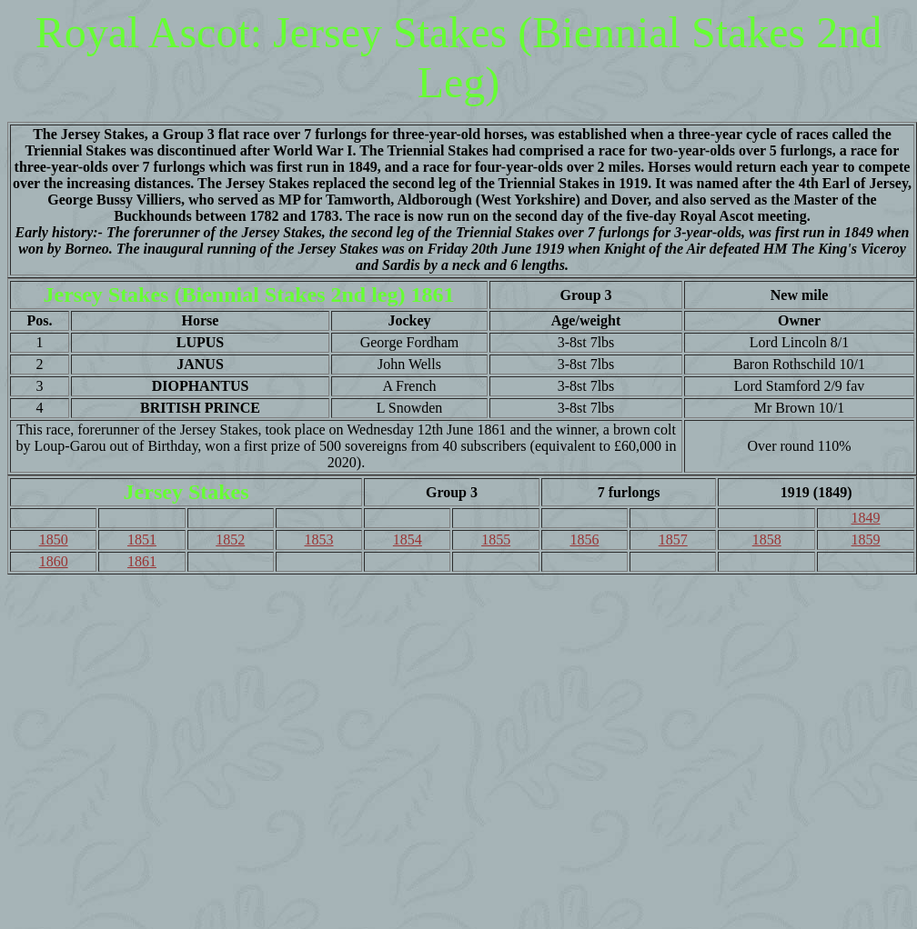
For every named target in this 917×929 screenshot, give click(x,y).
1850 (53, 539)
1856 (584, 539)
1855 (495, 539)
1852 (230, 539)
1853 (319, 539)
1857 (673, 539)
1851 (141, 539)
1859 (866, 539)
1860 (53, 561)
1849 (866, 517)
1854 (407, 539)
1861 (141, 561)
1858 (766, 539)
